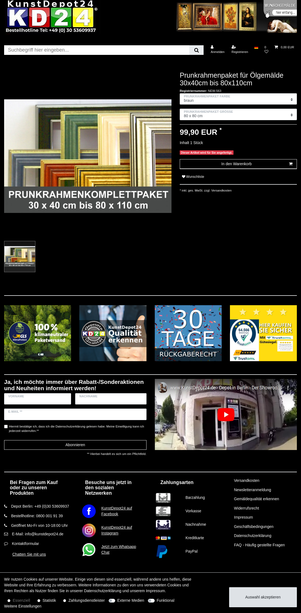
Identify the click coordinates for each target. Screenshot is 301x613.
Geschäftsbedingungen (254, 526)
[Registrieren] (240, 49)
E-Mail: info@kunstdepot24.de (37, 534)
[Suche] (196, 50)
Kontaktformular (25, 543)
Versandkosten (221, 190)
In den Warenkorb (256, 164)
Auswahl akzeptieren (263, 597)
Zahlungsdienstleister (87, 600)
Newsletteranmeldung (252, 490)
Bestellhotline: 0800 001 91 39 (37, 516)
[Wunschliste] (266, 49)
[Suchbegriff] (96, 50)
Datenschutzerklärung (252, 535)
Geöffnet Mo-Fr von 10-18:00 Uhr (39, 525)
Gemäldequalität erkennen (256, 499)
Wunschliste (193, 177)
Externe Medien (130, 600)
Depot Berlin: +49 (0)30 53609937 (40, 506)
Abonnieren (75, 445)
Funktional (166, 600)
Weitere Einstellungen (22, 606)
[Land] (256, 47)
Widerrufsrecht (246, 508)
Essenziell (21, 600)
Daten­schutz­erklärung (102, 591)
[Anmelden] (218, 49)
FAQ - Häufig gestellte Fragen (259, 545)
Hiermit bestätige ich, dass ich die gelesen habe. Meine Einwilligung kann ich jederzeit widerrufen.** (76, 429)
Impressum (243, 517)
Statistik (49, 600)
